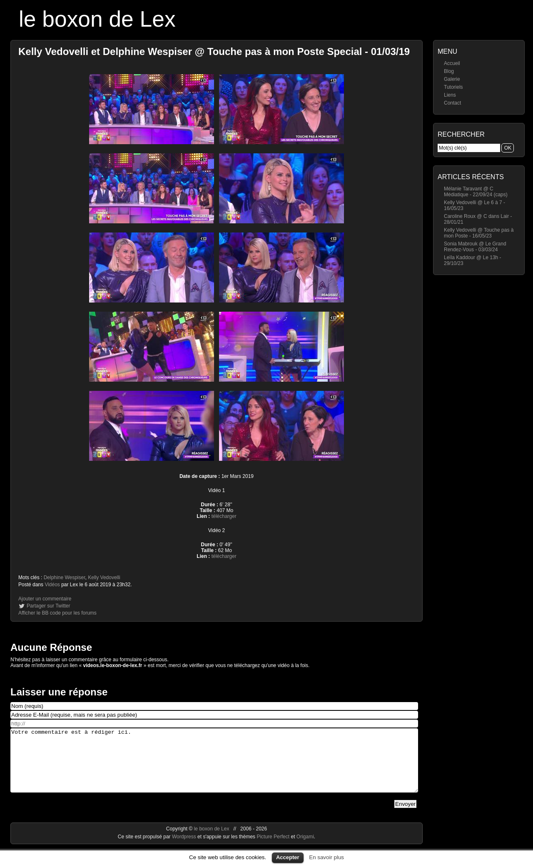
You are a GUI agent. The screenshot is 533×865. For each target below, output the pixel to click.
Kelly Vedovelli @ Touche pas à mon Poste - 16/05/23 (478, 233)
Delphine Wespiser (64, 577)
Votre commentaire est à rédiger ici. (214, 766)
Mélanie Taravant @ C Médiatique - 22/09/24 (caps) (476, 192)
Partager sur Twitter (48, 606)
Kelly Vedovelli (104, 577)
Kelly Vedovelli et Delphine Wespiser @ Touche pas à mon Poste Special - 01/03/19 (214, 51)
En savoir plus (326, 857)
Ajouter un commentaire (44, 599)
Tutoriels (453, 87)
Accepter (287, 857)
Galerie (452, 79)
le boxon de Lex (97, 19)
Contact (452, 103)
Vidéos (52, 585)
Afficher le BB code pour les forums (57, 613)
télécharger (224, 516)
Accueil (452, 63)
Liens (450, 95)
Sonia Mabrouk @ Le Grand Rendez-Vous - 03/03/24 (475, 246)
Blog (449, 71)
